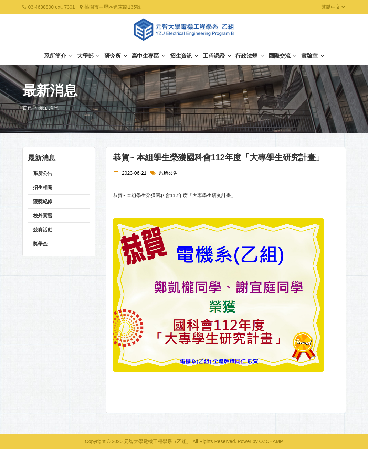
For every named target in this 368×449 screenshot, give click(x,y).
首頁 (27, 107)
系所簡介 (58, 56)
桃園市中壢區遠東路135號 (112, 7)
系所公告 (42, 173)
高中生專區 (148, 56)
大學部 (88, 56)
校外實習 (42, 215)
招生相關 (42, 187)
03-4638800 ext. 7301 (51, 7)
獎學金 (40, 244)
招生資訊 (184, 56)
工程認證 (217, 56)
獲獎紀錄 (42, 201)
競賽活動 (42, 229)
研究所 (115, 56)
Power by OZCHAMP (260, 441)
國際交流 (282, 56)
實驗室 (312, 56)
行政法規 (249, 56)
